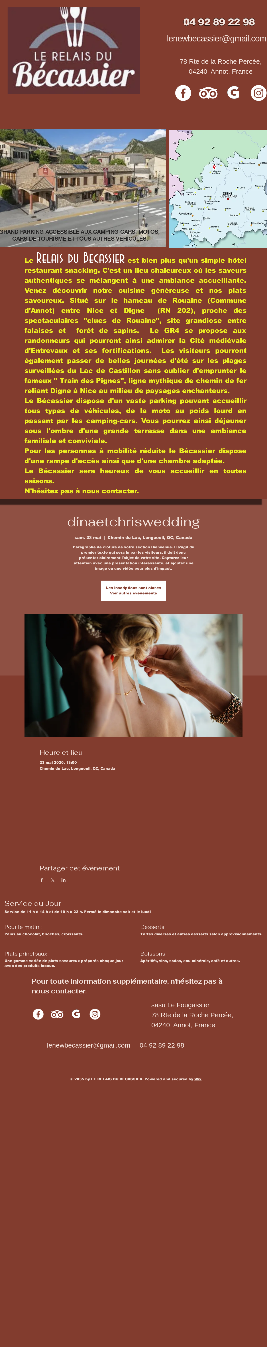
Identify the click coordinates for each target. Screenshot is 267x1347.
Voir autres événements (133, 593)
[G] (233, 93)
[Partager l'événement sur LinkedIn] (63, 880)
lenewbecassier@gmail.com (216, 38)
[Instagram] (95, 1014)
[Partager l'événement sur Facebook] (42, 880)
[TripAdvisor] (208, 93)
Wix (198, 1079)
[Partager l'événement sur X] (53, 880)
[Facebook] (183, 93)
